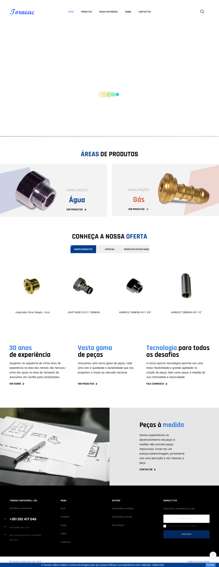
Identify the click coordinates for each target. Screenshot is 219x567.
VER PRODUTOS (75, 209)
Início (63, 508)
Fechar (210, 565)
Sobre (63, 533)
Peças (64, 525)
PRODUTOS (86, 11)
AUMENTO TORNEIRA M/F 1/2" (186, 312)
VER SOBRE (15, 383)
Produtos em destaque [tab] (136, 249)
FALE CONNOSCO (155, 383)
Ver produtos (118, 525)
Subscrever (186, 534)
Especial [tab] (110, 249)
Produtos (65, 516)
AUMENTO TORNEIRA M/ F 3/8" (135, 312)
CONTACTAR (145, 469)
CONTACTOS (145, 11)
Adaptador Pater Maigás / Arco (32, 312)
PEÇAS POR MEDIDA (108, 11)
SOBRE (128, 11)
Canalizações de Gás (122, 516)
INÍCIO (71, 11)
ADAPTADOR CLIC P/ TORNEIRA (84, 312)
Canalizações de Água (122, 508)
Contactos (65, 542)
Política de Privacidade (199, 561)
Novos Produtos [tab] (83, 249)
